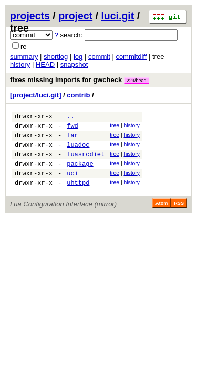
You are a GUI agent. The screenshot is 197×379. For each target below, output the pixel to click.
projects (30, 16)
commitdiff (131, 57)
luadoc (78, 150)
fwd (72, 128)
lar (72, 139)
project (75, 16)
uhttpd (78, 195)
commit (99, 57)
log (78, 57)
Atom (161, 215)
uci (72, 183)
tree (114, 127)
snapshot (74, 64)
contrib (78, 95)
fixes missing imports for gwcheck (79, 80)
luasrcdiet (86, 161)
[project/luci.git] (35, 95)
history (20, 64)
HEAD (45, 64)
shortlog (56, 57)
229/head (137, 80)
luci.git (117, 16)
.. (70, 117)
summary (24, 57)
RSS (179, 215)
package (80, 172)
